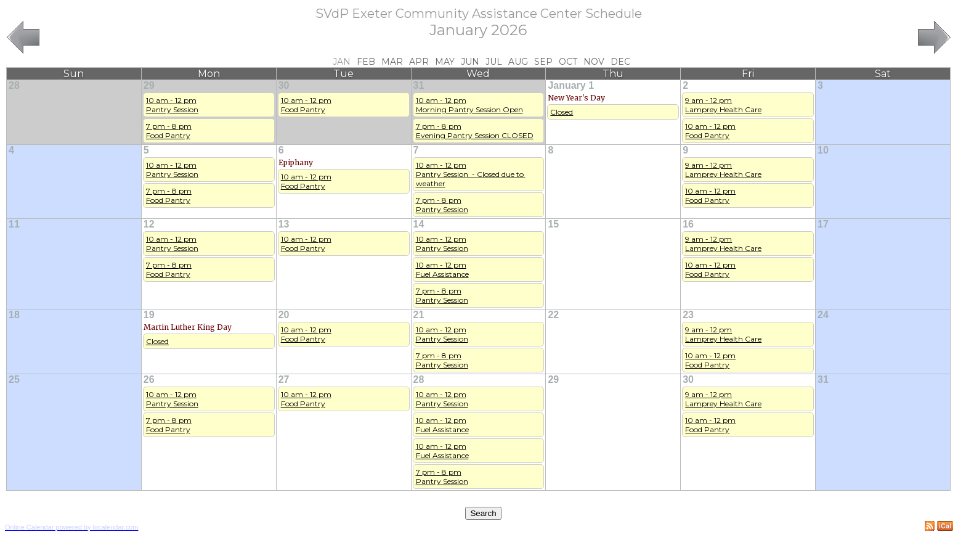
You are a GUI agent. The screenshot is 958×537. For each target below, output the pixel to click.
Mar (392, 61)
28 (14, 85)
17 (823, 224)
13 (284, 224)
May (445, 61)
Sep (543, 61)
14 (418, 224)
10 (823, 150)
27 (284, 379)
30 (284, 85)
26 (149, 379)
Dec (620, 61)
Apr (419, 61)
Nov (593, 61)
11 (14, 224)
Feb (366, 61)
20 (284, 314)
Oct (568, 61)
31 (418, 85)
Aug (518, 61)
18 (14, 314)
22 (553, 314)
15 (553, 224)
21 (418, 314)
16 (688, 224)
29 (149, 85)
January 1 (571, 85)
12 (149, 224)
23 (688, 314)
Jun (470, 61)
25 (14, 379)
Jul (493, 61)
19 (149, 314)
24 (823, 314)
